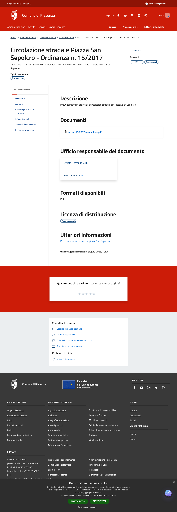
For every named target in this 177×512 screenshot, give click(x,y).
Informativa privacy (98, 464)
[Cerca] (166, 15)
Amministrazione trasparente (103, 459)
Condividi (136, 50)
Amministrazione (28, 37)
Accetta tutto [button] (78, 501)
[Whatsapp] (142, 15)
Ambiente (52, 415)
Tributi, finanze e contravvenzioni (104, 430)
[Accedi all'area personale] (156, 3)
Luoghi (133, 434)
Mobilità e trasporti (98, 420)
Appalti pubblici (55, 425)
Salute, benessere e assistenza (103, 425)
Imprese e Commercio (99, 415)
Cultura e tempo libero (58, 440)
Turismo (93, 435)
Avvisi (133, 420)
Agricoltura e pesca (57, 410)
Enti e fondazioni (15, 425)
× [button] (174, 482)
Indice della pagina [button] (22, 89)
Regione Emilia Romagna (19, 3)
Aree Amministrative (17, 415)
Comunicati (135, 415)
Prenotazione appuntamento (61, 459)
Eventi (133, 439)
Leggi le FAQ (54, 469)
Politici (10, 430)
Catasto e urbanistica (58, 435)
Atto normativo (66, 37)
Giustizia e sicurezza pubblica (102, 410)
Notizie (133, 410)
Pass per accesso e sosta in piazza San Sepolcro (85, 241)
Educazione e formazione (59, 445)
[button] (88, 507)
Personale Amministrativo (19, 435)
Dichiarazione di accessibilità (102, 474)
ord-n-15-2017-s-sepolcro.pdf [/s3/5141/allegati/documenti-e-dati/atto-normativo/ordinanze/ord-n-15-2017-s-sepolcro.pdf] (85, 132)
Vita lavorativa (96, 440)
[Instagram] (128, 15)
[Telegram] (135, 15)
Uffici (9, 420)
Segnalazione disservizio (59, 464)
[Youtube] (121, 15)
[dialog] (88, 495)
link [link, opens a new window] (115, 495)
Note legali (94, 469)
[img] (42, 88)
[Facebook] (114, 15)
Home (13, 37)
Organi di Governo (15, 410)
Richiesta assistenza (57, 474)
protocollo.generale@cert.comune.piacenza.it (29, 478)
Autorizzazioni (55, 430)
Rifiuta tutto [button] (99, 501)
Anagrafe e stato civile (58, 420)
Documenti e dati (48, 37)
